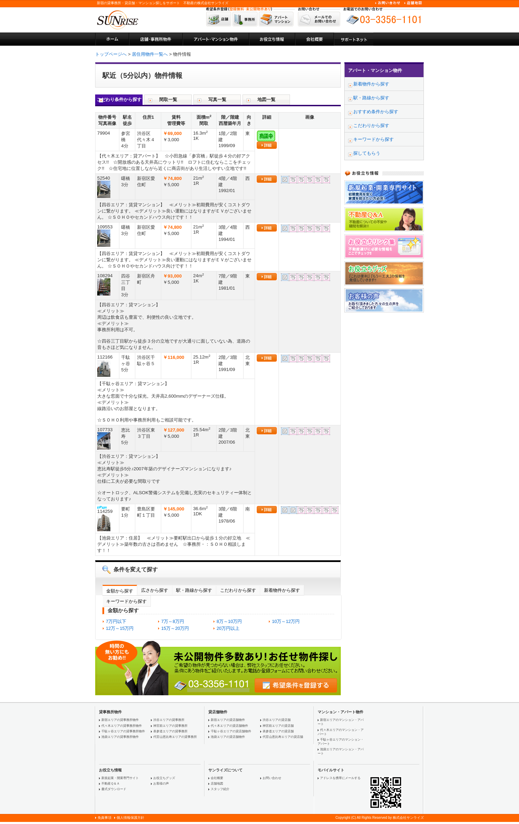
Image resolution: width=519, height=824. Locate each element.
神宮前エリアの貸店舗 (278, 725)
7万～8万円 (172, 621)
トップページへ (111, 54)
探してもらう (366, 153)
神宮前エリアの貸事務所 (170, 725)
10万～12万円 (286, 621)
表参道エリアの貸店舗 (278, 731)
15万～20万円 (175, 628)
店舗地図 (217, 783)
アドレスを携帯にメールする (340, 778)
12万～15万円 (120, 628)
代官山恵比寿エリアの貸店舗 (283, 737)
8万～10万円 (229, 621)
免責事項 (104, 818)
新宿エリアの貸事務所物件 (120, 720)
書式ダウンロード (113, 789)
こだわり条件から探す (119, 99)
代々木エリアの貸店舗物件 (229, 725)
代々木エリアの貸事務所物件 (121, 725)
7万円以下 (116, 621)
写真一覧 (217, 99)
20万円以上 (228, 628)
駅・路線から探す (194, 590)
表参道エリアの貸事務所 (170, 731)
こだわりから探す (238, 590)
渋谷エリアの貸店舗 (277, 720)
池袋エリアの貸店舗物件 (228, 737)
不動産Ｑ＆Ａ (110, 783)
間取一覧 (168, 99)
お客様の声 (161, 783)
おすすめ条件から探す (375, 111)
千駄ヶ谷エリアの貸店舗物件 (231, 731)
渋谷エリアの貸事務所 (168, 720)
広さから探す (154, 590)
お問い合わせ (272, 778)
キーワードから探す (126, 601)
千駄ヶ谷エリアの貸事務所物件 (123, 731)
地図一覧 (266, 99)
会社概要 (217, 778)
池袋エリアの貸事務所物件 (120, 737)
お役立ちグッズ (164, 778)
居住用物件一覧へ (150, 54)
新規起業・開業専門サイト (120, 778)
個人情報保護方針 (130, 818)
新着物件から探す (282, 590)
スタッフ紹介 (220, 789)
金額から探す (119, 591)
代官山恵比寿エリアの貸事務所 (175, 737)
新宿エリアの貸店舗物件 (228, 720)
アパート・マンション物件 (375, 70)
